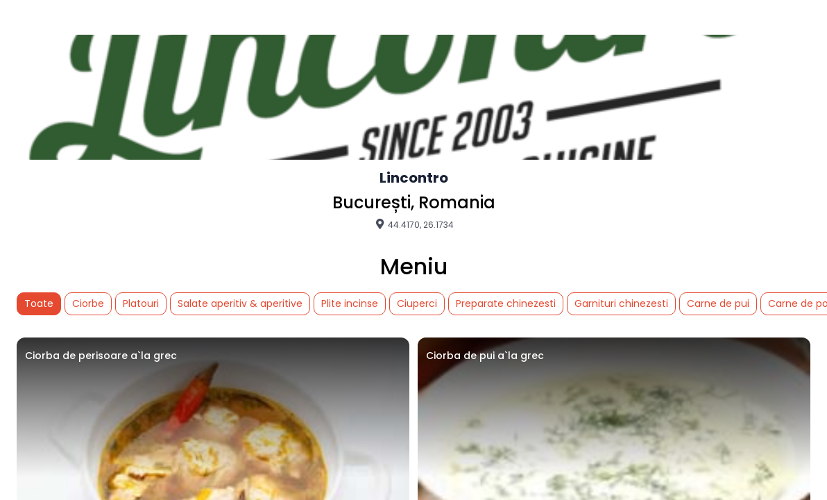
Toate (38, 303)
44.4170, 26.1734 (413, 224)
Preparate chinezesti (506, 303)
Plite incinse (349, 303)
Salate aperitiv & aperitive (240, 303)
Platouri (141, 303)
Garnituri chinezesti (621, 303)
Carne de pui (718, 303)
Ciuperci (417, 303)
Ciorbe (88, 303)
